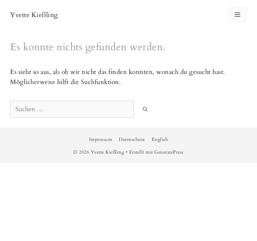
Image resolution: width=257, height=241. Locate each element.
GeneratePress (169, 152)
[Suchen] (145, 109)
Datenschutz (132, 139)
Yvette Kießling (34, 14)
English (160, 139)
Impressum (100, 139)
